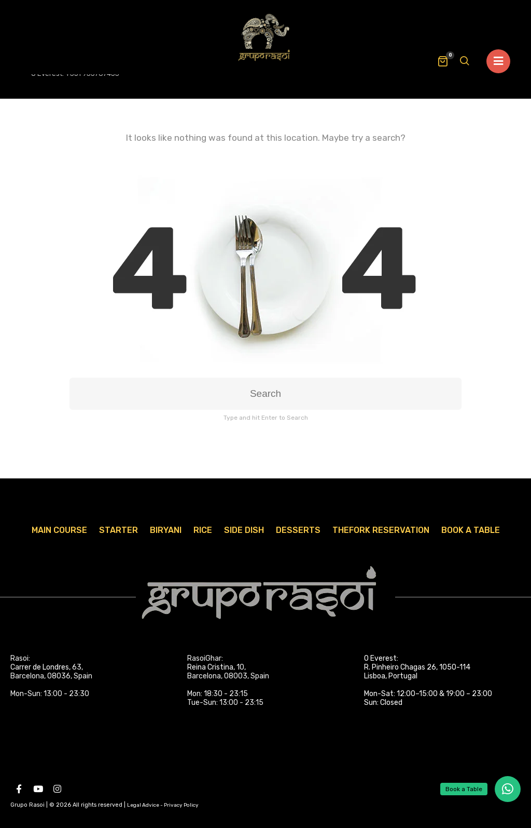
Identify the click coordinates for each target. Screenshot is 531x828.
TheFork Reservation (380, 530)
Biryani (165, 530)
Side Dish (244, 530)
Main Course (59, 530)
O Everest (380, 658)
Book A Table (470, 530)
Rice (202, 530)
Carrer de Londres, (40, 667)
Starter (118, 530)
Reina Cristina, (211, 667)
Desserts (298, 530)
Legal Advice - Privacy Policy (163, 805)
